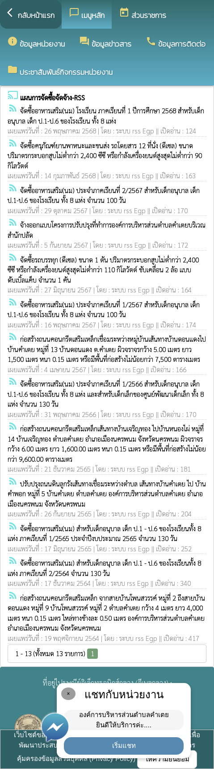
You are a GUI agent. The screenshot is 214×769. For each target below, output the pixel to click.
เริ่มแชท (124, 745)
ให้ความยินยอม (167, 759)
